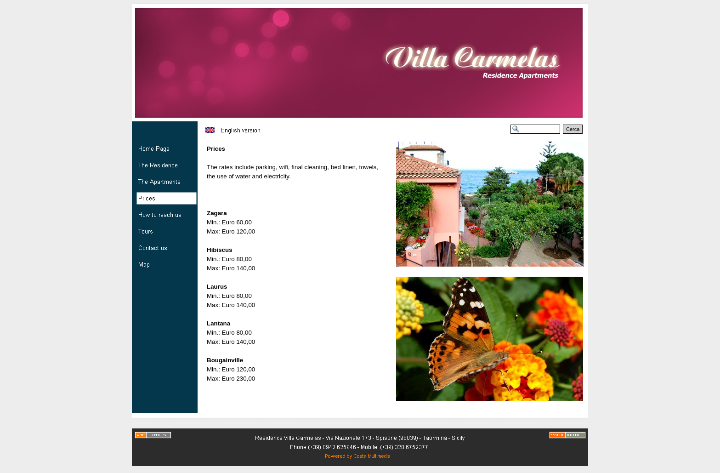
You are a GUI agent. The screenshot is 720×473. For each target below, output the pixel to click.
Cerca (572, 129)
